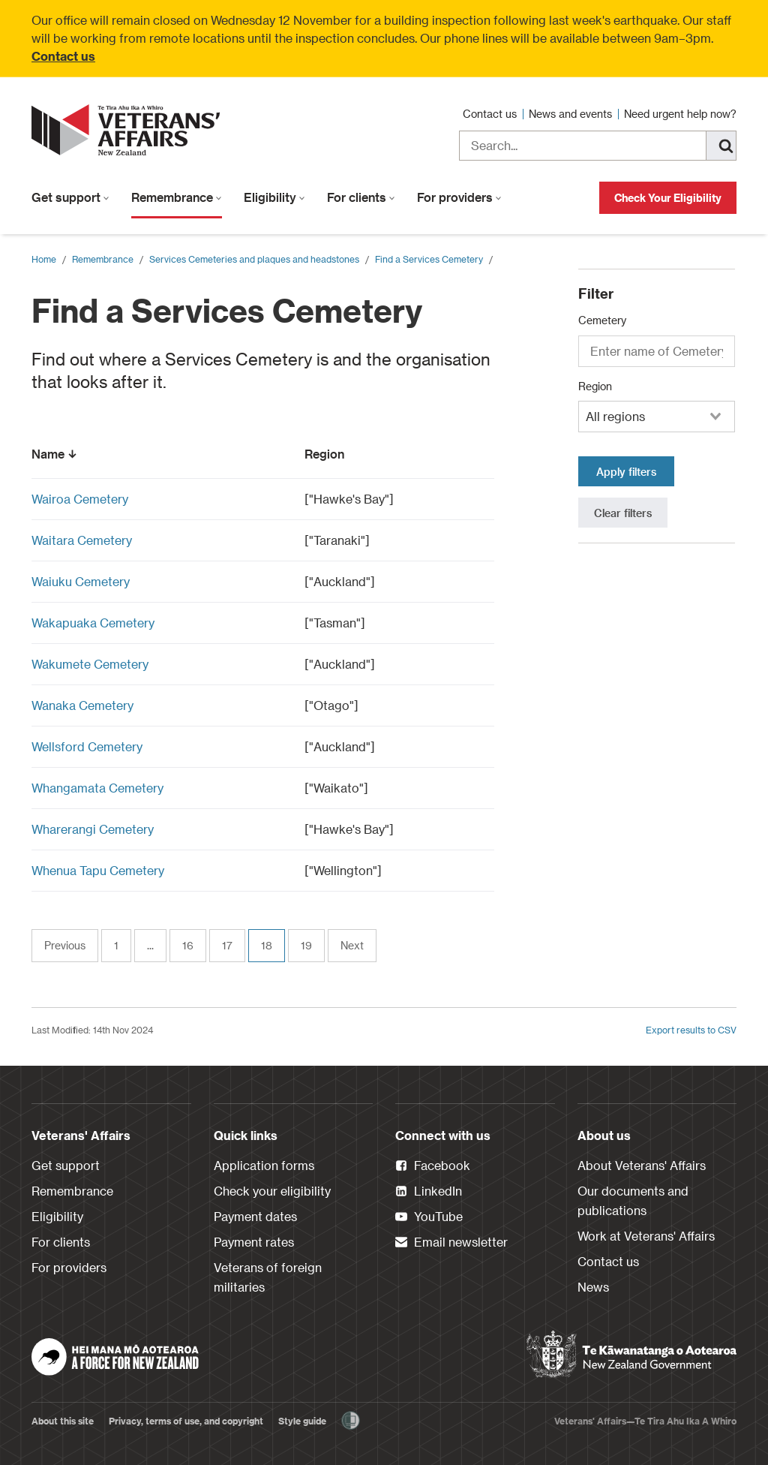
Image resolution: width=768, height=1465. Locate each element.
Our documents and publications (633, 1200)
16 (188, 945)
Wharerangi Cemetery (93, 829)
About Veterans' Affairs (642, 1165)
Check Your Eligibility (668, 197)
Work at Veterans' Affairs (646, 1236)
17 (227, 945)
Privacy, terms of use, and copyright (186, 1420)
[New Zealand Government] (631, 1355)
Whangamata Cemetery (98, 788)
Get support (71, 197)
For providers (459, 197)
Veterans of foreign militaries (268, 1277)
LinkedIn (428, 1192)
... (150, 945)
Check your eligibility (272, 1191)
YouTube (429, 1217)
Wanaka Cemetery (83, 705)
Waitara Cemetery (82, 540)
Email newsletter (451, 1243)
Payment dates (255, 1216)
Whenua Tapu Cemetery (98, 870)
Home (44, 259)
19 (306, 945)
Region (331, 454)
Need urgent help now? (680, 113)
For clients (361, 197)
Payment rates (254, 1242)
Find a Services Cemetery (429, 259)
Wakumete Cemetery (90, 664)
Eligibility (274, 197)
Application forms (264, 1165)
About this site (63, 1420)
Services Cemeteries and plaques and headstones (254, 259)
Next (352, 945)
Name (56, 454)
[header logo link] (129, 130)
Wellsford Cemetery (87, 746)
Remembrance (176, 197)
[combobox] (656, 416)
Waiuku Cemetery (81, 581)
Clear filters (623, 513)
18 (266, 945)
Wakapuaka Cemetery (93, 622)
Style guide (302, 1420)
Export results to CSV (691, 1029)
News (593, 1287)
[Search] (721, 146)
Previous (65, 945)
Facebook (432, 1166)
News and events (572, 113)
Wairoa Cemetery (80, 499)
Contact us (63, 56)
